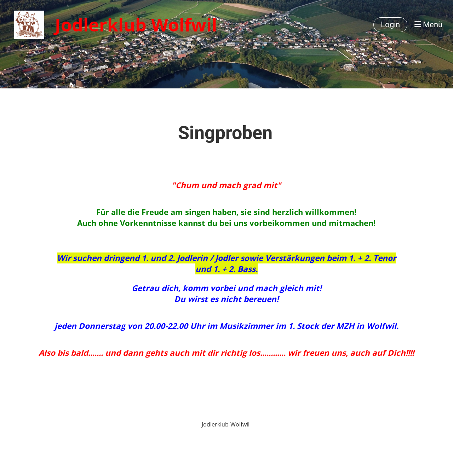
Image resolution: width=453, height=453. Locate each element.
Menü (428, 24)
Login (390, 24)
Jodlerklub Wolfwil (136, 25)
